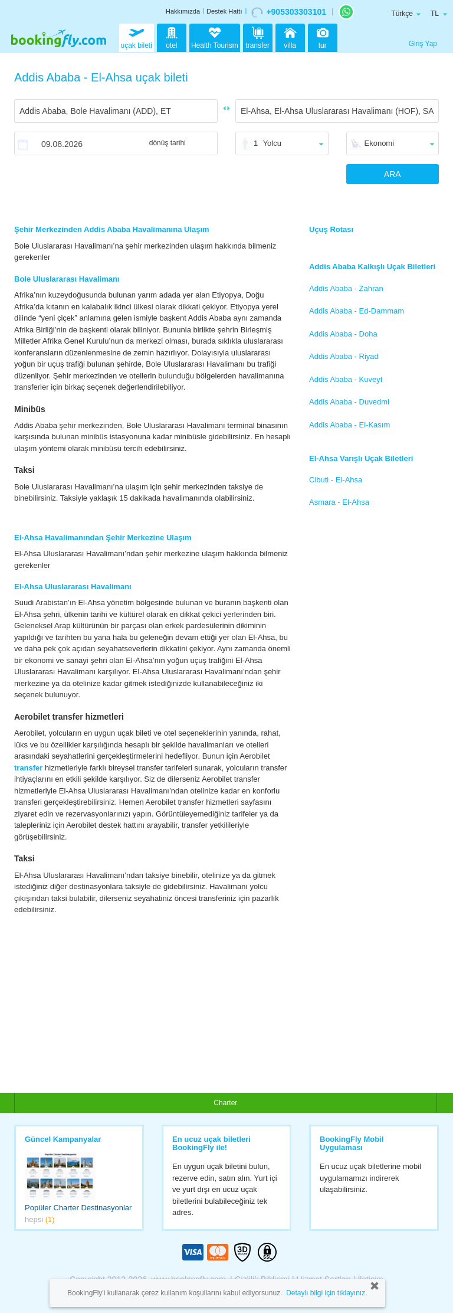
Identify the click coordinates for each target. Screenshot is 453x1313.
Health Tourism (214, 38)
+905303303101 (288, 12)
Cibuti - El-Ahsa (335, 479)
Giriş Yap (423, 44)
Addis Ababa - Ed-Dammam (356, 310)
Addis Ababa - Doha (343, 333)
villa (290, 37)
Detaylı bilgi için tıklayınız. (326, 1293)
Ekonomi (380, 143)
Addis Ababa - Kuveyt (345, 379)
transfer (257, 37)
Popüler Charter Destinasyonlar (78, 1207)
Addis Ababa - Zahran (346, 288)
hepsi (40, 1219)
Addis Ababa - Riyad (344, 356)
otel (171, 37)
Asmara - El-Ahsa (339, 502)
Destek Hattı (224, 11)
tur (322, 37)
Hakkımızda (183, 11)
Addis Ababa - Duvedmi (349, 401)
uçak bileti (136, 37)
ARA (392, 174)
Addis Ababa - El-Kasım (349, 424)
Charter (225, 1103)
